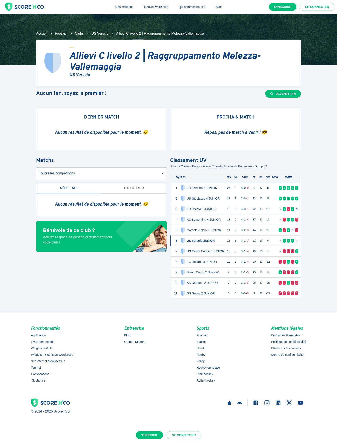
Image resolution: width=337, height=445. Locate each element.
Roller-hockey (205, 380)
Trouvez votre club (156, 7)
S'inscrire (282, 7)
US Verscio (99, 33)
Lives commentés (42, 341)
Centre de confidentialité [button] (287, 354)
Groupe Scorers (135, 341)
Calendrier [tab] (134, 188)
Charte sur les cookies (286, 348)
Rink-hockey (204, 374)
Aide (219, 7)
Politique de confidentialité (288, 341)
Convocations (40, 374)
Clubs (79, 33)
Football (61, 33)
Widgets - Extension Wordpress (52, 354)
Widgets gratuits (41, 348)
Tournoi (36, 367)
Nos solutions (124, 7)
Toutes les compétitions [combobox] (57, 173)
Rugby (200, 354)
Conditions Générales (285, 335)
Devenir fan (283, 94)
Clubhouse (38, 380)
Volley (200, 361)
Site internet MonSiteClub (48, 361)
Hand (200, 348)
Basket (201, 341)
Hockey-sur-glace (208, 367)
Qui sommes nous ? (192, 7)
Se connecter (317, 7)
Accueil (41, 33)
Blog (127, 335)
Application (38, 335)
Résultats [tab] (69, 188)
